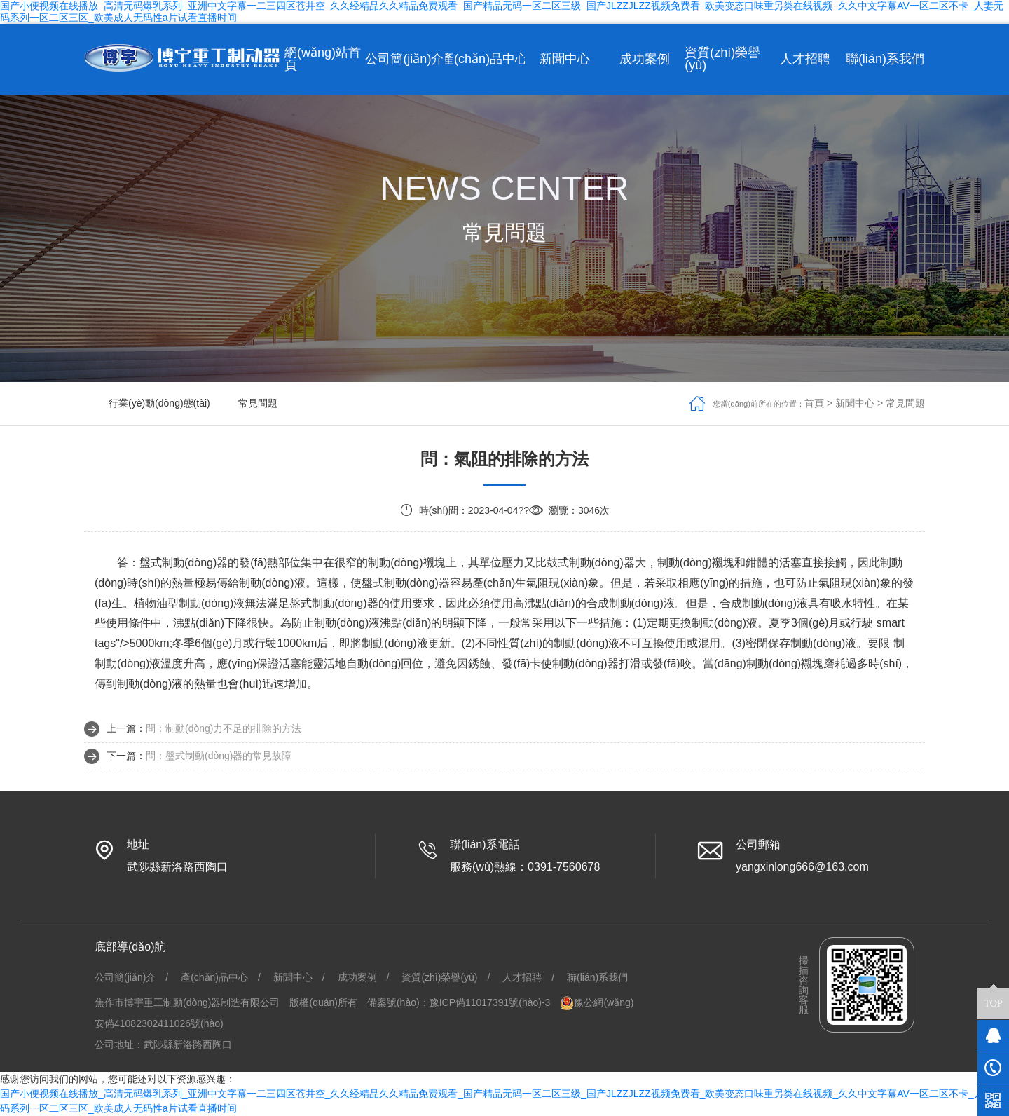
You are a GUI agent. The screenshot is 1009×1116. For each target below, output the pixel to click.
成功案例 (357, 977)
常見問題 (257, 403)
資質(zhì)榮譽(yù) (439, 977)
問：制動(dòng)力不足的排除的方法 (223, 728)
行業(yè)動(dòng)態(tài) (159, 403)
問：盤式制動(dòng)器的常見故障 (218, 755)
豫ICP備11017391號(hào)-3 (490, 1002)
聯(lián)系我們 (597, 977)
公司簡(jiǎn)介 (125, 977)
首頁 (814, 403)
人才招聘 (522, 977)
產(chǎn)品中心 (214, 977)
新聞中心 (854, 403)
